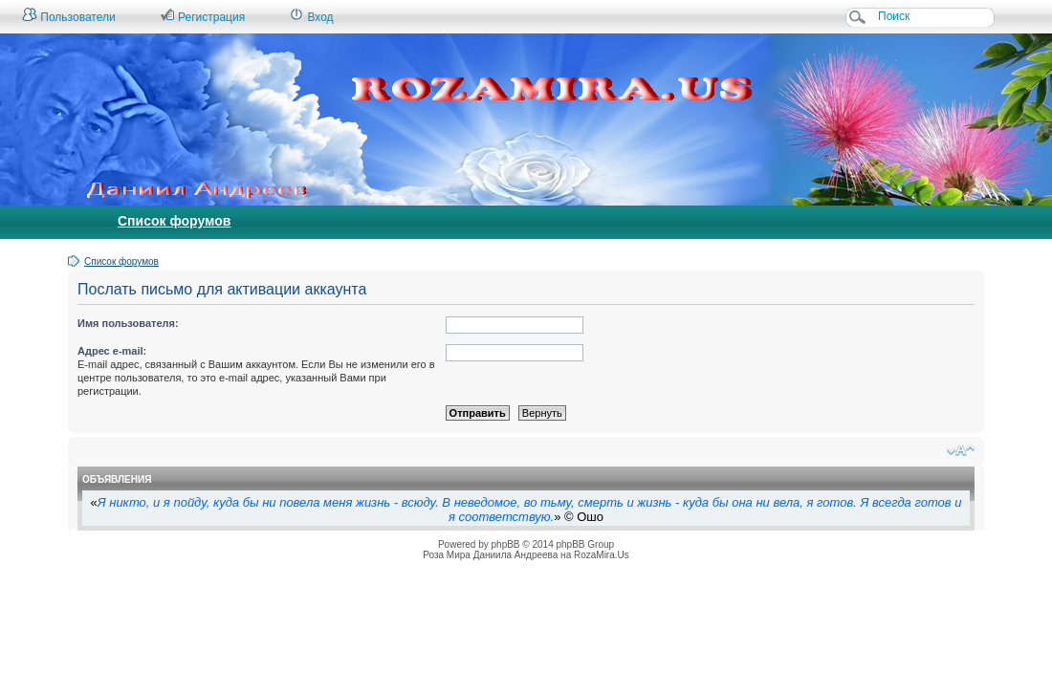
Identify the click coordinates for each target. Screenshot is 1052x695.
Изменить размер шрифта (961, 450)
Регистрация (202, 16)
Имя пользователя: (128, 323)
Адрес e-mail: (111, 351)
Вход (311, 16)
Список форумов (174, 220)
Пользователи (69, 16)
